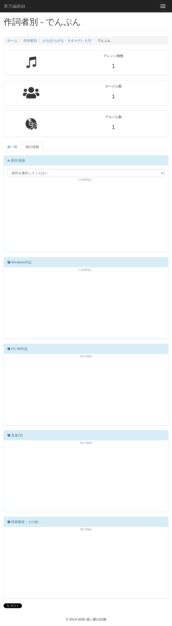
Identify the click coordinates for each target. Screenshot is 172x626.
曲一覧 (12, 147)
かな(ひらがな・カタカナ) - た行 (67, 40)
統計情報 (32, 147)
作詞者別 (30, 40)
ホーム (12, 40)
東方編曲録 (14, 6)
